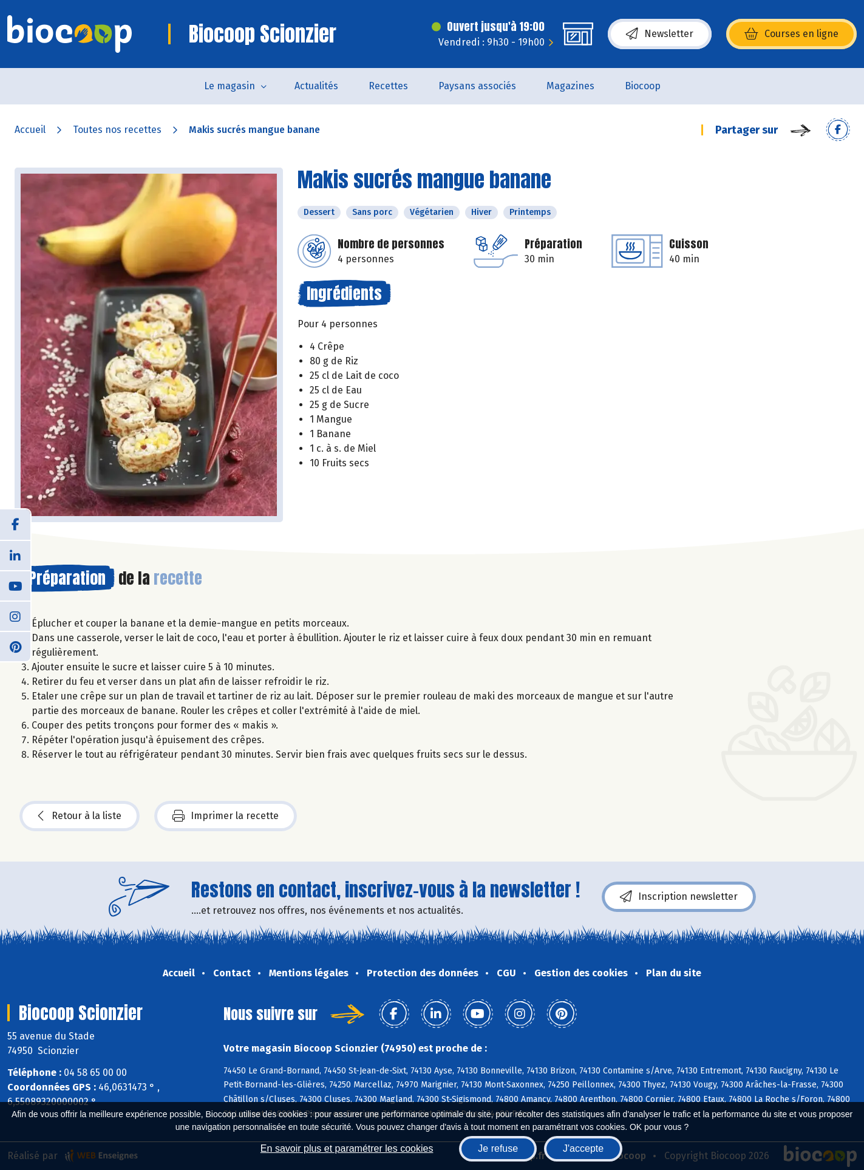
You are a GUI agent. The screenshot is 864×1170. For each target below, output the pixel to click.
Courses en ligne (791, 34)
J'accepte (583, 1148)
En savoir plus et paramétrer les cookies (347, 1148)
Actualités (316, 86)
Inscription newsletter (679, 897)
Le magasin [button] (229, 86)
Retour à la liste (79, 816)
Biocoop (643, 86)
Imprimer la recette (225, 816)
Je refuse (498, 1148)
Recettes (388, 86)
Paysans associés (477, 86)
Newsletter (659, 34)
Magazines (570, 86)
